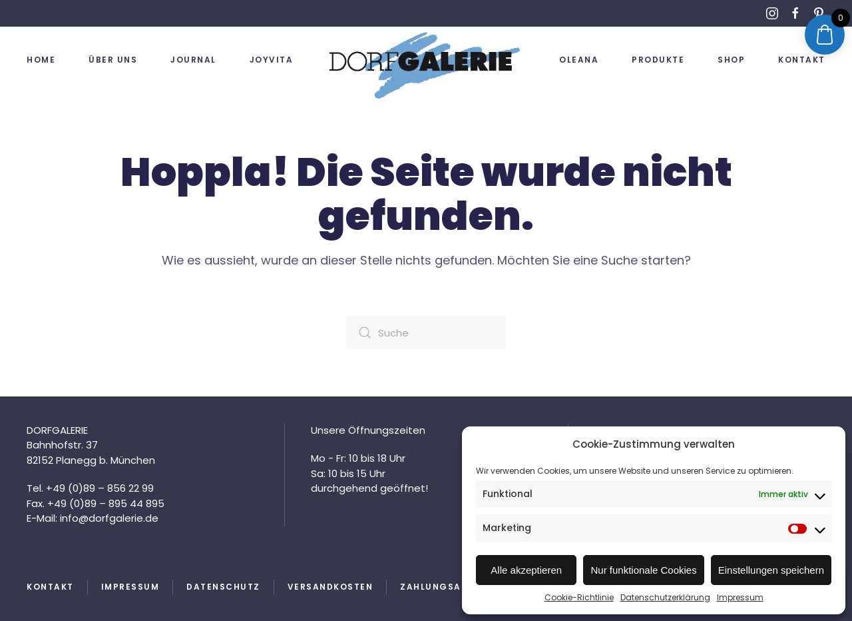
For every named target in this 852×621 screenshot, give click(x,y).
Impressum (740, 597)
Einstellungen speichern (771, 570)
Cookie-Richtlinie (579, 597)
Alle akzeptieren (526, 570)
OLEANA (578, 59)
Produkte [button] (658, 59)
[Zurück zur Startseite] (426, 65)
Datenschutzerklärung (665, 597)
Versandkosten (330, 586)
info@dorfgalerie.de (107, 518)
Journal (193, 59)
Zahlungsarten (443, 586)
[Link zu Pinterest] (818, 13)
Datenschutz (223, 586)
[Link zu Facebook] (795, 13)
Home (41, 59)
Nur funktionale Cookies (643, 570)
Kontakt (801, 59)
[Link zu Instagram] (772, 13)
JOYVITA (272, 59)
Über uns (113, 59)
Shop (731, 59)
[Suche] (426, 332)
